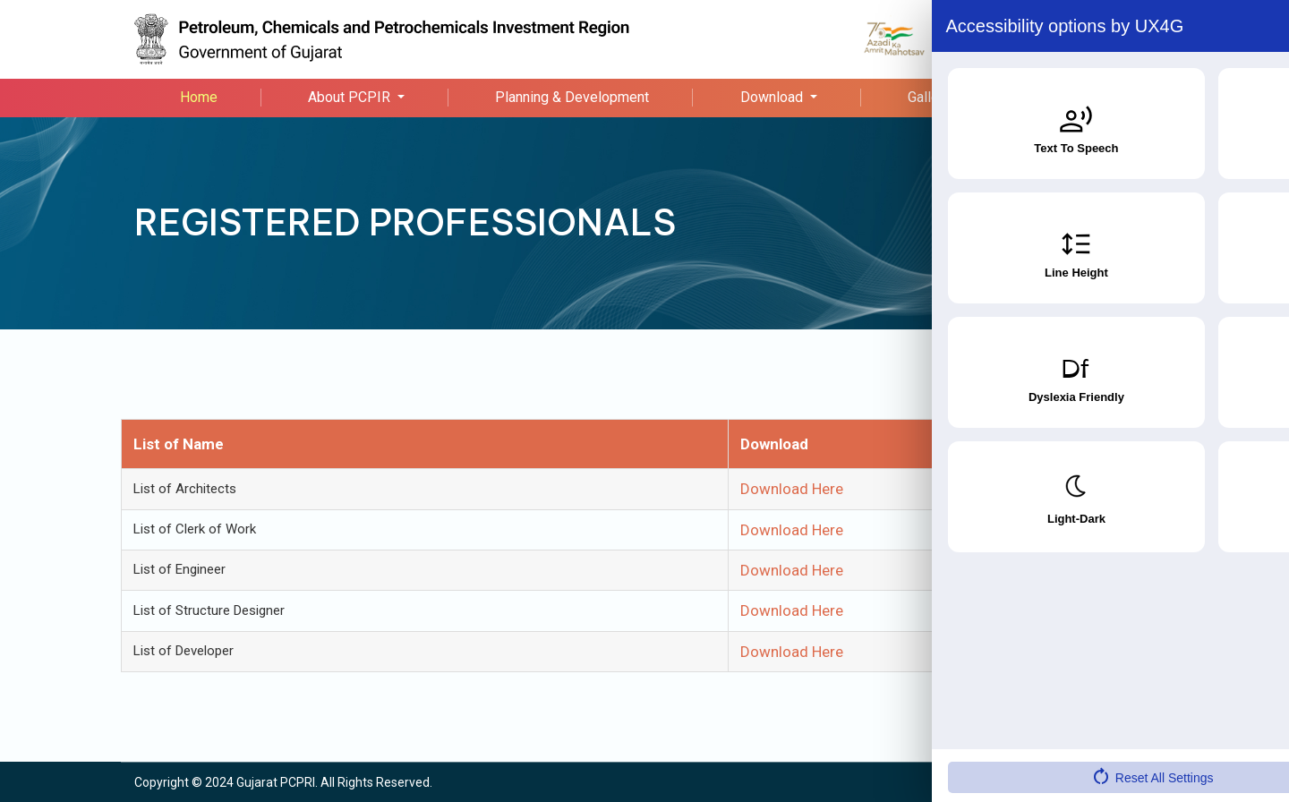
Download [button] (773, 97)
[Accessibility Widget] (1239, 749)
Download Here (791, 489)
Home (199, 97)
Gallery (929, 97)
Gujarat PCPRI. (277, 782)
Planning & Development (572, 97)
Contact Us (1075, 97)
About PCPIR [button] (351, 97)
